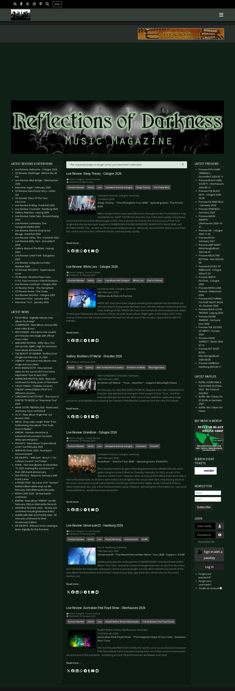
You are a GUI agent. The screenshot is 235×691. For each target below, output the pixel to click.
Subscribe (204, 507)
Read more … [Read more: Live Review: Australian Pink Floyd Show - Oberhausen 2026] (73, 663)
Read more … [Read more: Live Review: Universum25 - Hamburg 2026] (73, 584)
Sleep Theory (143, 187)
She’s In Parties (154, 280)
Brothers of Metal (136, 367)
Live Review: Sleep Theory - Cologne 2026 (94, 174)
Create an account (210, 588)
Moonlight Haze (156, 367)
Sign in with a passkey (209, 554)
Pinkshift (154, 446)
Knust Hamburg (113, 539)
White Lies (138, 280)
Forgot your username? (205, 582)
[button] (68, 251)
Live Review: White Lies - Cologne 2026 (92, 267)
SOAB (145, 539)
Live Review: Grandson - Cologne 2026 (91, 432)
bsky (57, 4)
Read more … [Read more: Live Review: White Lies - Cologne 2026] (73, 332)
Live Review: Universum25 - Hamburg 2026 (94, 525)
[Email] (208, 499)
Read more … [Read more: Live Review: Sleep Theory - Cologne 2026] (73, 243)
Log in (209, 567)
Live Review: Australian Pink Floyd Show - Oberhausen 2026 (105, 608)
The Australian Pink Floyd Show (158, 621)
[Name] (208, 493)
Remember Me (206, 541)
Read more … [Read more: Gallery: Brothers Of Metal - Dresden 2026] (73, 408)
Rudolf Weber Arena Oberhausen (122, 621)
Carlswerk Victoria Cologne (118, 187)
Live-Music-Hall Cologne (117, 280)
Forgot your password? (205, 575)
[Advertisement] (117, 70)
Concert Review (76, 187)
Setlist (91, 187)
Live (99, 187)
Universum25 (131, 539)
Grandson (141, 446)
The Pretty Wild (161, 187)
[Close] (182, 164)
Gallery (89, 367)
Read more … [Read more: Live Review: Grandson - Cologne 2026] (73, 501)
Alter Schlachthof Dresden (110, 367)
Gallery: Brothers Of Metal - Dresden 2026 (94, 356)
